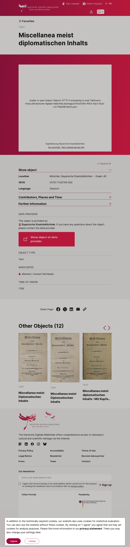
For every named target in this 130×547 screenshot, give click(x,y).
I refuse (32, 541)
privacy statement (91, 528)
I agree (13, 541)
